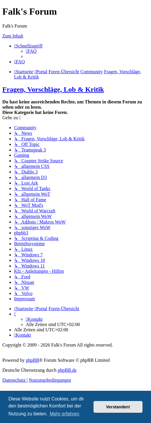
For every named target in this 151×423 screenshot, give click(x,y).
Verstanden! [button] (118, 407)
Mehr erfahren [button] (64, 413)
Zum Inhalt (12, 35)
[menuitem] (31, 51)
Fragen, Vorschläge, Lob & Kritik (53, 89)
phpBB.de (67, 370)
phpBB (32, 360)
